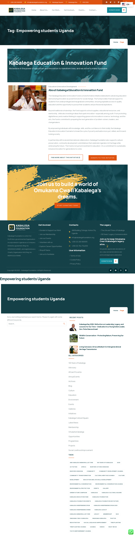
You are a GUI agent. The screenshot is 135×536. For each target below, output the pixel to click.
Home (115, 42)
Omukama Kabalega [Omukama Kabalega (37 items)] (99, 519)
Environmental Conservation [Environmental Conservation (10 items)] (80, 485)
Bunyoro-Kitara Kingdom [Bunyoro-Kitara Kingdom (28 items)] (99, 468)
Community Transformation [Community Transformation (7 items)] (80, 476)
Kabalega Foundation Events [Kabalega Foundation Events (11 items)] (80, 502)
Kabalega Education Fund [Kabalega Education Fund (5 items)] (79, 498)
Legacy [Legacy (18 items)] (96, 515)
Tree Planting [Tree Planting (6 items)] (116, 524)
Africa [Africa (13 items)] (83, 468)
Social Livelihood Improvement (81, 451)
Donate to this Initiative (103, 158)
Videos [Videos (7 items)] (102, 528)
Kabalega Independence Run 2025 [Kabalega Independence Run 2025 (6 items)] (106, 506)
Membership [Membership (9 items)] (107, 515)
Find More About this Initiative (65, 157)
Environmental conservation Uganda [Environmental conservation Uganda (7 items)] (109, 485)
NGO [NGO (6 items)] (117, 515)
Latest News (73, 424)
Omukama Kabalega (76, 433)
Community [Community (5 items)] (91, 472)
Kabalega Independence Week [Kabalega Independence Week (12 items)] (80, 511)
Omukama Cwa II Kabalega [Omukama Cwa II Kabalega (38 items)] (79, 519)
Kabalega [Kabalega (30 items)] (94, 494)
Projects (72, 447)
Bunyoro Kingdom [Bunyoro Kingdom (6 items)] (76, 472)
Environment (74, 401)
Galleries (72, 410)
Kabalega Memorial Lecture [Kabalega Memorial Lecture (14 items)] (80, 515)
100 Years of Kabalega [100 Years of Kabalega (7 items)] (105, 464)
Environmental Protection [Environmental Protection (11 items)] (80, 489)
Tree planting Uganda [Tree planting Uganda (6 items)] (78, 528)
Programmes (74, 442)
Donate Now (114, 10)
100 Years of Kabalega (77, 364)
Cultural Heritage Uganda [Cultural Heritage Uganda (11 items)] (105, 476)
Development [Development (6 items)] (74, 481)
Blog (70, 387)
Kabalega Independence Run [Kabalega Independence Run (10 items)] (80, 506)
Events (71, 405)
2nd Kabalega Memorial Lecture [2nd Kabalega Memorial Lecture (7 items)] (81, 464)
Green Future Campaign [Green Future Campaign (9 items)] (78, 494)
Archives (72, 382)
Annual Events (74, 378)
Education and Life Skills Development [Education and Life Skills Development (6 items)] (97, 481)
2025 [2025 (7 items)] (118, 464)
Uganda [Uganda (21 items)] (93, 528)
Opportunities (74, 437)
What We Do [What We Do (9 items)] (113, 528)
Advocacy (72, 369)
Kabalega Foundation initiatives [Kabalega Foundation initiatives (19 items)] (107, 502)
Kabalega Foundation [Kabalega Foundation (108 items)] (100, 498)
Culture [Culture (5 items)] (122, 476)
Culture (71, 391)
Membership (74, 428)
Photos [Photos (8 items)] (113, 519)
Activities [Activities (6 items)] (73, 468)
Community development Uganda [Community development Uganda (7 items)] (111, 472)
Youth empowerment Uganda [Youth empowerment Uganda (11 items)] (80, 532)
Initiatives (72, 414)
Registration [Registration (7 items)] (75, 524)
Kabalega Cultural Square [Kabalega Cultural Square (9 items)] (112, 494)
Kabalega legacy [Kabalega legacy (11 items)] (101, 511)
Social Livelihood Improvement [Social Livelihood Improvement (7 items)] (95, 524)
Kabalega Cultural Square (78, 419)
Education (72, 396)
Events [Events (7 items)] (96, 489)
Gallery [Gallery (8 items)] (106, 489)
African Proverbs (75, 373)
